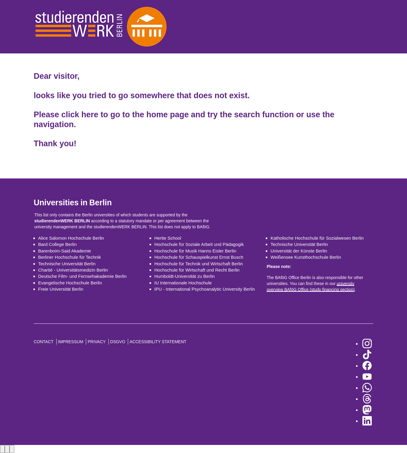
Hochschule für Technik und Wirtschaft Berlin (198, 263)
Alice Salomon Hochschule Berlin (71, 238)
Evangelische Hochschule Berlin (70, 282)
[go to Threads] (367, 398)
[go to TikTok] (367, 354)
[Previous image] (2, 449)
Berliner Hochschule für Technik (69, 257)
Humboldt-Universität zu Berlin (184, 276)
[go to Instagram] (367, 343)
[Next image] (7, 449)
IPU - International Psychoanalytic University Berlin (204, 289)
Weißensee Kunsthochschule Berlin (306, 257)
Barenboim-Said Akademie (64, 250)
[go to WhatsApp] (367, 387)
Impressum (70, 341)
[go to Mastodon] (367, 409)
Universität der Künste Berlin (299, 250)
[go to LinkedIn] (367, 420)
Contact (44, 341)
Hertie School (167, 238)
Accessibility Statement (158, 341)
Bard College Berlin (57, 244)
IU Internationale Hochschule (183, 282)
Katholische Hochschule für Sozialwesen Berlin (317, 238)
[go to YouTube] (367, 376)
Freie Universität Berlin (60, 289)
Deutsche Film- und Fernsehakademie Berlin (82, 276)
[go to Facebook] (367, 365)
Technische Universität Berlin (67, 263)
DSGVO (117, 341)
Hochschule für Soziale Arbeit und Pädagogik (199, 244)
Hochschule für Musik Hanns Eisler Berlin (195, 250)
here (89, 114)
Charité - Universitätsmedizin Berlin (73, 269)
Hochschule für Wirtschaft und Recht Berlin (197, 269)
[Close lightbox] (12, 449)
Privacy (96, 341)
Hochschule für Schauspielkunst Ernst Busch (198, 257)
